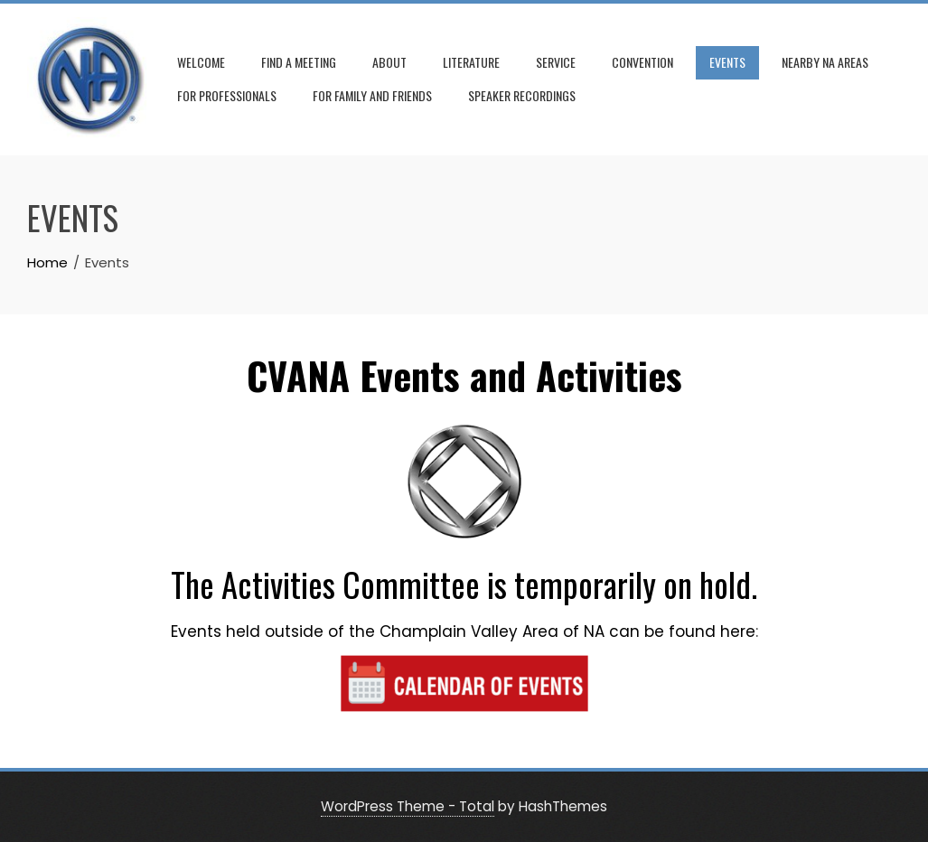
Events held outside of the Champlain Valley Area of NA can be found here (463, 631)
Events (727, 61)
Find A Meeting (298, 61)
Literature (471, 61)
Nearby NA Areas (825, 61)
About (389, 61)
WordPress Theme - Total (407, 806)
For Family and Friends (372, 95)
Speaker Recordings (522, 95)
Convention (642, 61)
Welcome (201, 61)
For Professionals (227, 95)
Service (556, 61)
